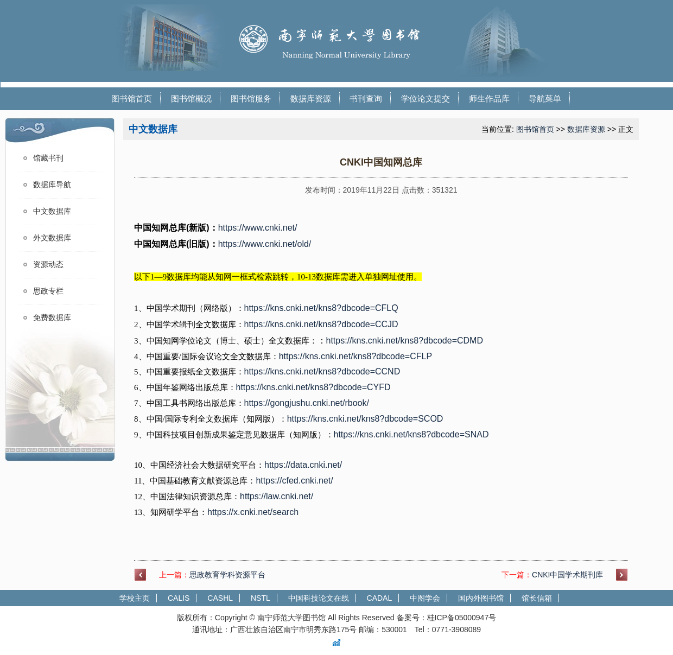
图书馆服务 (251, 98)
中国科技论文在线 (318, 598)
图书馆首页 (131, 98)
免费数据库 (52, 318)
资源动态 (48, 264)
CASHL (220, 598)
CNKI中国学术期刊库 (567, 574)
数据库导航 (52, 185)
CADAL (379, 598)
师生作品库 (489, 98)
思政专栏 (48, 291)
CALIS (178, 598)
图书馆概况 (191, 98)
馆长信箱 (537, 598)
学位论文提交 (425, 98)
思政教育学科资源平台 (227, 574)
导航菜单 (545, 98)
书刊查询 (366, 98)
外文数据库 (52, 238)
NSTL (260, 598)
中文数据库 (52, 211)
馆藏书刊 (48, 158)
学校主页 (134, 598)
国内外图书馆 (481, 598)
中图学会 (425, 598)
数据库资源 (310, 98)
